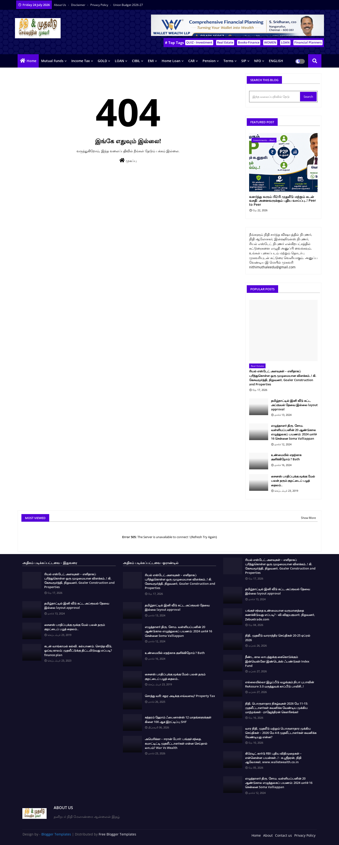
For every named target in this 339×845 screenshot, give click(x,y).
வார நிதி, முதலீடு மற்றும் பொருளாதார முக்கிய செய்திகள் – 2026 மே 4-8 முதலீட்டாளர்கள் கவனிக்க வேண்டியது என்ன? (280, 732)
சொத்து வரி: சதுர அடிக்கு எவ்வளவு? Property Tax (180, 696)
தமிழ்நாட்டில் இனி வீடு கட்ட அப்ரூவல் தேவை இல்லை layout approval (294, 404)
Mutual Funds (52, 61)
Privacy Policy (99, 5)
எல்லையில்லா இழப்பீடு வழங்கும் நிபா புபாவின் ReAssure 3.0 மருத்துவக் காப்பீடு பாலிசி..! (279, 684)
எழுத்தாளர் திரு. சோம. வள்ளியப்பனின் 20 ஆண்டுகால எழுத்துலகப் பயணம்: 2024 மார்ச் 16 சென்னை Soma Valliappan (294, 432)
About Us (60, 5)
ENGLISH (276, 61)
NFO (257, 61)
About (268, 835)
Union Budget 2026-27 (128, 5)
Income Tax (80, 61)
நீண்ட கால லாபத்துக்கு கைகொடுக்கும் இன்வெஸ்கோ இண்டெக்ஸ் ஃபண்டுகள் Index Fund (277, 661)
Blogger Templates (56, 834)
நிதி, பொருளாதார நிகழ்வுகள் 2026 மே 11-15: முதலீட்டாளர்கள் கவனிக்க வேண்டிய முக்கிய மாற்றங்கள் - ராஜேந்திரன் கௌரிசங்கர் (276, 707)
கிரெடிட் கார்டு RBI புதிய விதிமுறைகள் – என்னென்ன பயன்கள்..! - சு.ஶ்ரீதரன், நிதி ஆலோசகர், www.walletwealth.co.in (273, 757)
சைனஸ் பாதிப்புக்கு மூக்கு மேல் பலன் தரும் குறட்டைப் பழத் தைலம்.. (293, 480)
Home (31, 61)
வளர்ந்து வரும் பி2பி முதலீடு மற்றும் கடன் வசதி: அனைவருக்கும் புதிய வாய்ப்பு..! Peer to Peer (282, 201)
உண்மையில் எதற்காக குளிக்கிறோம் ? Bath (286, 457)
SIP (243, 61)
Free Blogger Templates (117, 834)
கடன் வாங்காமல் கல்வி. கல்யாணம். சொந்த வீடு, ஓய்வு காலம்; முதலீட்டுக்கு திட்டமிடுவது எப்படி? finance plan (78, 650)
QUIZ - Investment (199, 42)
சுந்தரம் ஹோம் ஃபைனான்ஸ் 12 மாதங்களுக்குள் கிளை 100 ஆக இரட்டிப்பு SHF (178, 719)
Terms (228, 61)
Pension (209, 61)
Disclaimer (78, 5)
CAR (191, 61)
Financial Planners (308, 42)
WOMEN (270, 42)
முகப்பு (127, 160)
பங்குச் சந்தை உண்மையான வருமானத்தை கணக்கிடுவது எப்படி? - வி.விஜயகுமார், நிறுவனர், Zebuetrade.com (280, 614)
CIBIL (136, 61)
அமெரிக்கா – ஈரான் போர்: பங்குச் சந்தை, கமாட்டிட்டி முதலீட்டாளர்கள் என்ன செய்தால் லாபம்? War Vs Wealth (176, 743)
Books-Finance (248, 42)
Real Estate (225, 42)
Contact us (283, 835)
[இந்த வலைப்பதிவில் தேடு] (275, 96)
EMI (151, 61)
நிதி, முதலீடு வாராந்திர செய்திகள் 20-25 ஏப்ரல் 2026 (277, 637)
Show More (308, 518)
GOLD (102, 61)
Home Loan (171, 61)
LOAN (285, 42)
